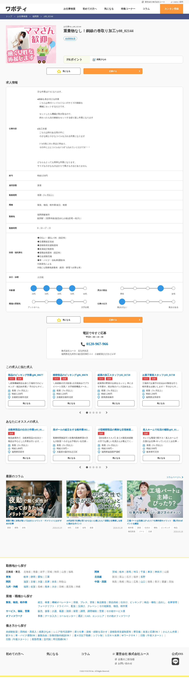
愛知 (40, 580)
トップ (9, 16)
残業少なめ (45, 634)
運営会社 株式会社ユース (155, 2)
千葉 (143, 574)
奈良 (54, 584)
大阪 (40, 584)
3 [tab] (93, 413)
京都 (33, 584)
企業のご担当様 (126, 662)
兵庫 (47, 584)
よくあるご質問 (177, 2)
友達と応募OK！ (152, 634)
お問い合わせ (125, 666)
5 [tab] (99, 413)
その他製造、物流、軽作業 (113, 609)
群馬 (128, 574)
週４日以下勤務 (82, 638)
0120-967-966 (97, 344)
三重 (47, 580)
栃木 (121, 574)
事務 (40, 619)
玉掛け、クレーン (87, 609)
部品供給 (113, 605)
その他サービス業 (115, 614)
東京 (150, 574)
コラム (146, 9)
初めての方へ (90, 9)
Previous (79, 413)
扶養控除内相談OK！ (60, 638)
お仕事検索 (69, 9)
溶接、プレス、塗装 (83, 605)
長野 (143, 580)
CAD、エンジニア (94, 619)
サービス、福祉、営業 (18, 614)
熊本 (47, 589)
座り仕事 (79, 634)
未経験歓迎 (70, 39)
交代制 (47, 642)
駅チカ (9, 638)
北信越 (98, 580)
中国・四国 (100, 584)
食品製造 (101, 605)
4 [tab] (96, 413)
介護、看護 (58, 614)
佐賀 (33, 589)
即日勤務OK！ (60, 642)
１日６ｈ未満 (112, 638)
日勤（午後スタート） (18, 642)
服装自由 (42, 638)
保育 (75, 614)
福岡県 (35, 16)
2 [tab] (90, 413)
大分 (54, 589)
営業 (101, 614)
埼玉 (135, 574)
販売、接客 (44, 614)
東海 (8, 580)
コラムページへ (173, 479)
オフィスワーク (14, 619)
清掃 (68, 614)
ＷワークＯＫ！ (129, 638)
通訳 (80, 619)
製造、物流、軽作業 (16, 605)
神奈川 (158, 574)
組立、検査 (44, 605)
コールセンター (67, 619)
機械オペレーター (61, 605)
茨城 (114, 574)
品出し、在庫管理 (167, 605)
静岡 (33, 580)
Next (107, 413)
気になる (109, 9)
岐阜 (26, 580)
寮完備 (137, 634)
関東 (96, 574)
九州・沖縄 (12, 589)
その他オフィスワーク (118, 619)
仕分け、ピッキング (131, 605)
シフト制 (97, 638)
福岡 (26, 589)
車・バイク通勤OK (25, 638)
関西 (8, 584)
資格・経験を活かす (96, 634)
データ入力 (51, 619)
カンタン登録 (171, 9)
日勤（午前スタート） (152, 638)
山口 (143, 584)
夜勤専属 (36, 642)
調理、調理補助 (88, 614)
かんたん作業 (170, 634)
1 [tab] (86, 413)
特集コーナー (128, 9)
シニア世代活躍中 (62, 634)
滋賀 (26, 584)
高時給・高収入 (28, 634)
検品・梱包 (150, 605)
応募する (113, 71)
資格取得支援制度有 (120, 634)
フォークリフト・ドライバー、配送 (57, 609)
